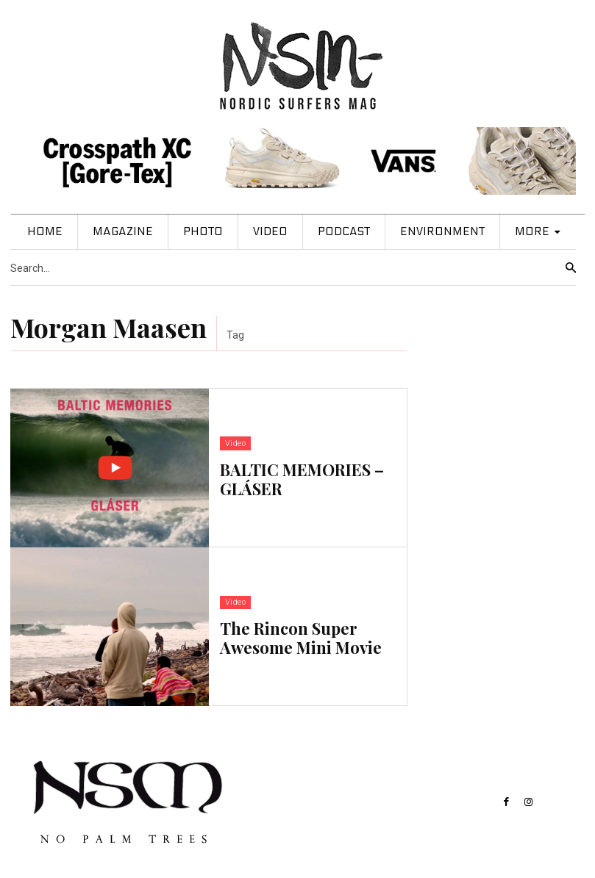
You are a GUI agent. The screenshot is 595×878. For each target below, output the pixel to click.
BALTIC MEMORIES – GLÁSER (302, 477)
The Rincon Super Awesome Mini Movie (301, 636)
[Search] (571, 268)
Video (235, 445)
